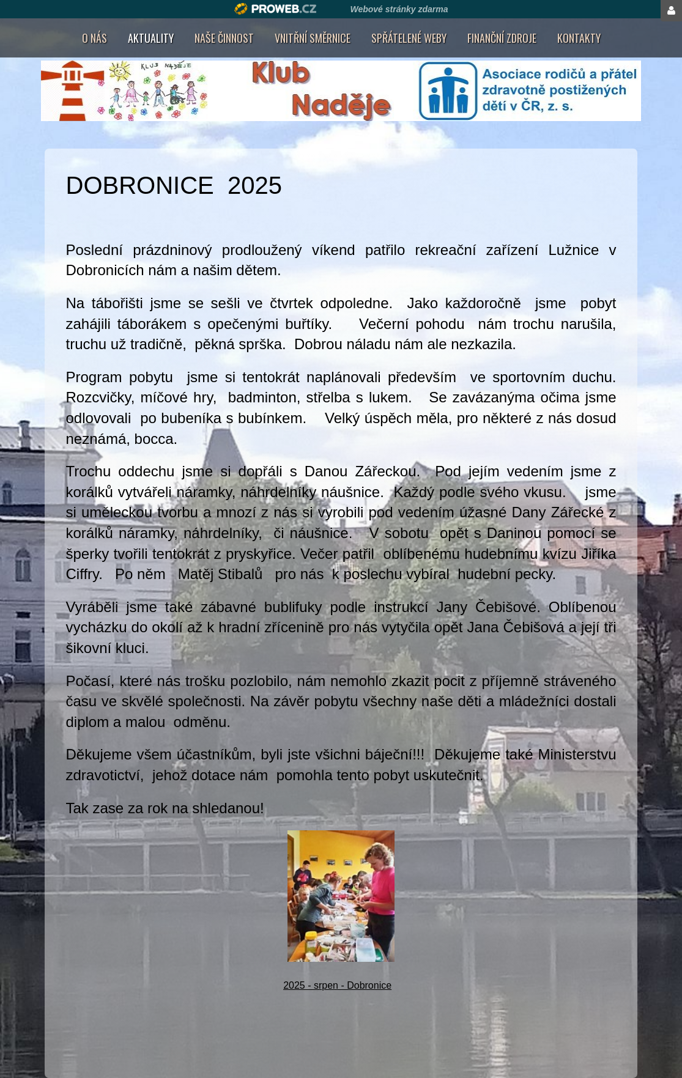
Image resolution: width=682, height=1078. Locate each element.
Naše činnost (224, 38)
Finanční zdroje (501, 38)
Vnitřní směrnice (312, 38)
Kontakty (579, 38)
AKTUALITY (151, 38)
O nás (94, 38)
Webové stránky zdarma (399, 9)
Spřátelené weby (409, 38)
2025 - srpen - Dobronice (337, 985)
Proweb (275, 8)
